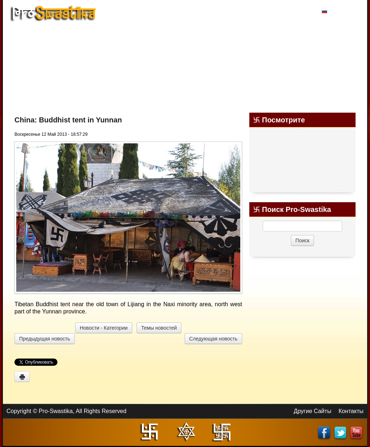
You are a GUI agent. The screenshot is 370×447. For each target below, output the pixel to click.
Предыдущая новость (44, 339)
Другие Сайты (312, 411)
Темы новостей (159, 328)
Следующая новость (213, 339)
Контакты (351, 411)
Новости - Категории (104, 328)
